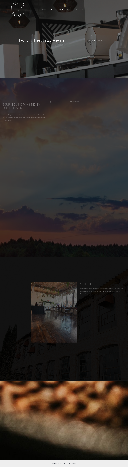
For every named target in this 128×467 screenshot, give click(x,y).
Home (44, 9)
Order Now (52, 9)
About (61, 9)
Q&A (75, 9)
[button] (95, 40)
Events (82, 9)
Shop (68, 9)
